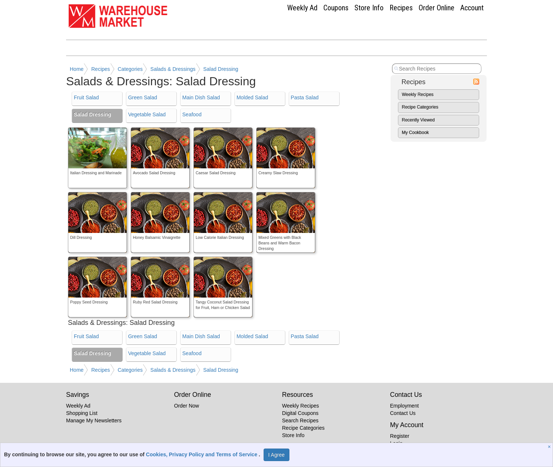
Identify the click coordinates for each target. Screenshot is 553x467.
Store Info (369, 7)
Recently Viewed (418, 120)
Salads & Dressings (172, 69)
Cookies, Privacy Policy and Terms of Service (202, 454)
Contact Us (403, 413)
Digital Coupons (300, 413)
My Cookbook (415, 132)
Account (472, 7)
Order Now (186, 406)
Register (399, 436)
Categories (130, 69)
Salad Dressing (220, 69)
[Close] (550, 446)
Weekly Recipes (418, 94)
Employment (404, 406)
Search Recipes (300, 420)
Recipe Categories (420, 107)
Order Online (436, 7)
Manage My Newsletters (93, 420)
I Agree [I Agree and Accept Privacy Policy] (276, 455)
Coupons (335, 7)
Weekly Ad (302, 7)
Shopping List (81, 413)
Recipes (401, 7)
